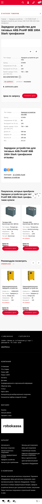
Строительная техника (29, 451)
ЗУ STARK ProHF (19, 175)
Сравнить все (8, 263)
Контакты (4, 377)
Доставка (4, 380)
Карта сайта (5, 391)
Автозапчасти (5, 445)
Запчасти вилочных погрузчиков (7, 451)
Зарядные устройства (12, 177)
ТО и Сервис (5, 369)
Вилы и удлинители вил (29, 458)
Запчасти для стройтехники (9, 462)
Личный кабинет (6, 413)
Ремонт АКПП (5, 375)
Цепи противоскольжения (30, 461)
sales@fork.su (5, 347)
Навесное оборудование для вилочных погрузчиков (31, 454)
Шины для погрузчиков (29, 448)
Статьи (3, 389)
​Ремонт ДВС (5, 372)
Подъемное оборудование (30, 463)
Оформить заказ (6, 415)
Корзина (3, 410)
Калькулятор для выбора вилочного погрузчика (16, 394)
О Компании (5, 366)
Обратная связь (6, 386)
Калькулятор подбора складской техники (14, 397)
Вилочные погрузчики (8, 448)
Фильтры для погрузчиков (30, 445)
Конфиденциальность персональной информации (16, 383)
